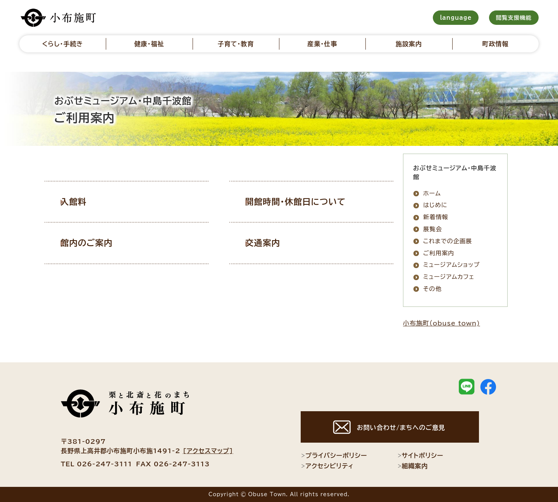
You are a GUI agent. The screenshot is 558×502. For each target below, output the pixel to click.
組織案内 (412, 466)
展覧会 (432, 229)
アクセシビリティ (327, 466)
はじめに (435, 205)
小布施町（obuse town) (441, 323)
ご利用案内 (439, 253)
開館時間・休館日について (303, 201)
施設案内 (409, 44)
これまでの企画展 (447, 241)
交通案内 (271, 242)
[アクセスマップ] (208, 451)
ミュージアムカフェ (448, 277)
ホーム (432, 193)
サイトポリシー (420, 455)
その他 (432, 289)
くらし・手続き (62, 44)
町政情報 (495, 44)
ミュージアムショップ (451, 265)
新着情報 (435, 217)
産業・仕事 (322, 44)
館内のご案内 (95, 242)
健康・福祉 (149, 44)
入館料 (82, 201)
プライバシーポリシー (334, 455)
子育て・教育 (235, 44)
